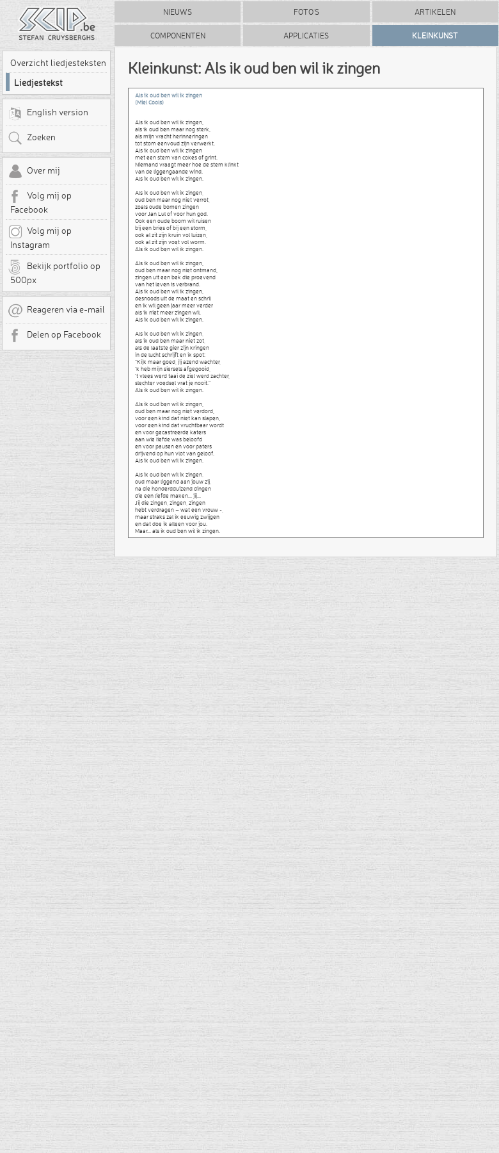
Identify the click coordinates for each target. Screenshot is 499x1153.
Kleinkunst (435, 35)
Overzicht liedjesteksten (58, 63)
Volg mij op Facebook (40, 202)
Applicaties (306, 35)
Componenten (177, 35)
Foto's (306, 12)
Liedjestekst (38, 83)
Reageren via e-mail (56, 310)
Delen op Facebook (54, 335)
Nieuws (177, 12)
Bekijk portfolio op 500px (54, 272)
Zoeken (32, 138)
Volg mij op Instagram (40, 237)
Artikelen (435, 12)
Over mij (34, 171)
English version (48, 113)
